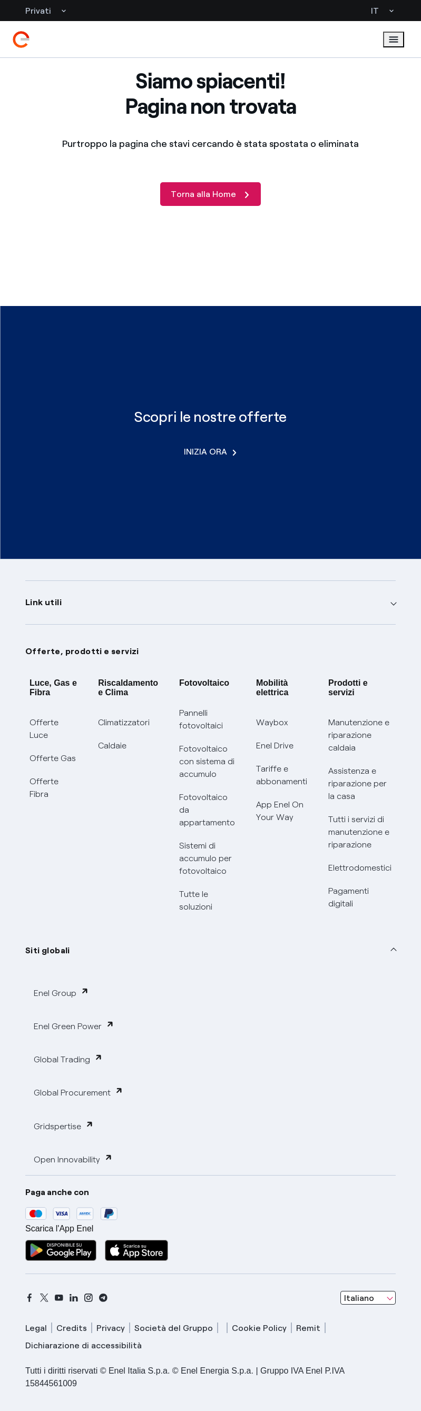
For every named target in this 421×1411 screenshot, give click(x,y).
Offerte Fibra (44, 787)
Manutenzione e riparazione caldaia (358, 735)
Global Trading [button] (68, 1058)
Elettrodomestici (359, 868)
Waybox (272, 722)
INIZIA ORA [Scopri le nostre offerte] (210, 452)
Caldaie (112, 746)
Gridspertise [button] (64, 1125)
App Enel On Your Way (279, 811)
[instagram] (88, 1298)
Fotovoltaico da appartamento (207, 809)
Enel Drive (274, 746)
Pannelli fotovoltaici (201, 719)
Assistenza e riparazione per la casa (357, 783)
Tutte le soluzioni (195, 900)
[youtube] (59, 1298)
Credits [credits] (71, 1328)
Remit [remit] (308, 1328)
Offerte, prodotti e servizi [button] (82, 651)
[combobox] (368, 1298)
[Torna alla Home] (210, 194)
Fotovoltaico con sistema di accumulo (206, 761)
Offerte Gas (53, 758)
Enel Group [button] (61, 992)
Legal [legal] (36, 1328)
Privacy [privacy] (110, 1328)
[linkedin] (74, 1298)
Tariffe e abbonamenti (281, 775)
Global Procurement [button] (78, 1092)
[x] (44, 1298)
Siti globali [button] (47, 950)
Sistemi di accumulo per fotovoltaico (205, 858)
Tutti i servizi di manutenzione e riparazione (358, 832)
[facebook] (29, 1298)
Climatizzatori (124, 722)
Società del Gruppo (173, 1328)
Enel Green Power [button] (74, 1025)
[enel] (21, 39)
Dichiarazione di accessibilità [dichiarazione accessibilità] (83, 1345)
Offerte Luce (44, 728)
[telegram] (103, 1298)
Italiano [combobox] (359, 1298)
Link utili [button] (43, 602)
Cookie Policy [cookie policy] (259, 1328)
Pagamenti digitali (348, 897)
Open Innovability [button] (73, 1159)
